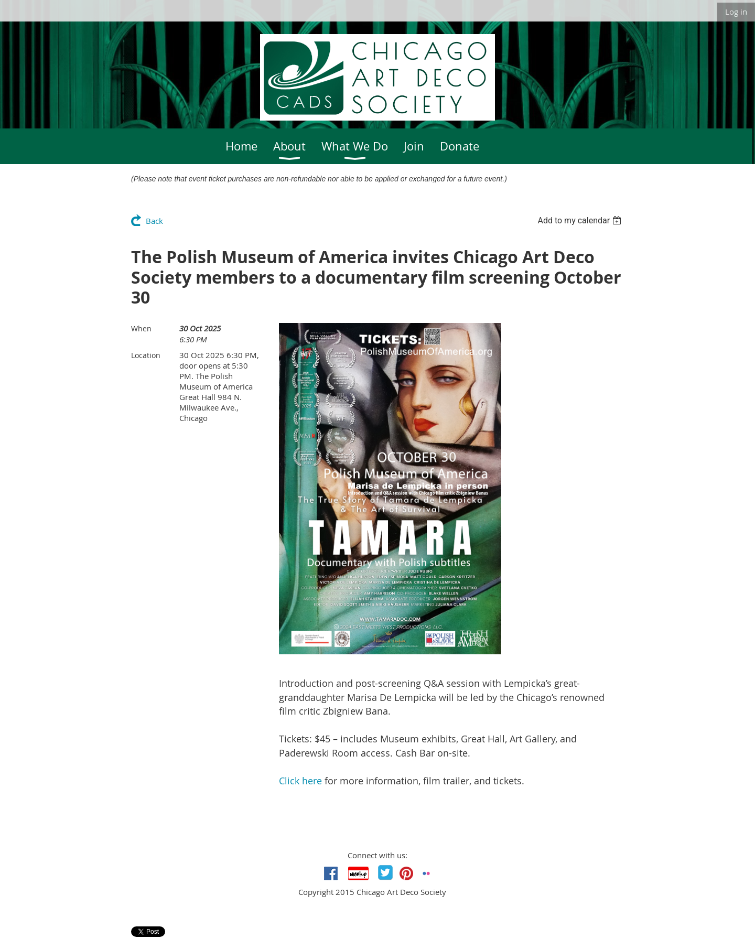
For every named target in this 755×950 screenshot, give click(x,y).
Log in (736, 11)
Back (154, 220)
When (141, 328)
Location (145, 355)
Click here (300, 780)
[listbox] (580, 220)
